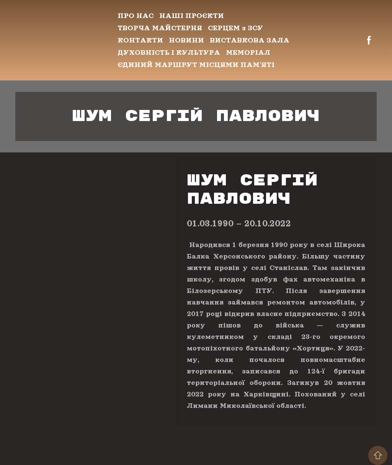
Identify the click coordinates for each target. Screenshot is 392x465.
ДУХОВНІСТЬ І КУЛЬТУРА (169, 52)
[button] (369, 40)
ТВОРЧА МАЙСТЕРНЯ (160, 28)
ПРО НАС (136, 16)
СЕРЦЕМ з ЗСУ (235, 28)
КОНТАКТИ (140, 40)
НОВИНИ (186, 40)
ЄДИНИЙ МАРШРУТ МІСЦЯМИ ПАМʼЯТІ (196, 65)
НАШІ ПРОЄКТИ (191, 16)
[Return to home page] (60, 40)
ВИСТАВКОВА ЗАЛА (249, 40)
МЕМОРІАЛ (248, 52)
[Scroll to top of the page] (377, 455)
